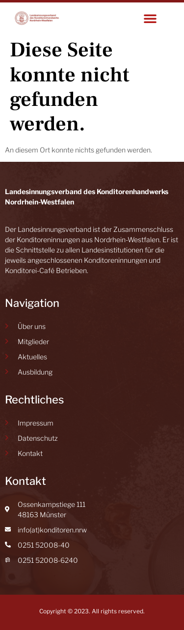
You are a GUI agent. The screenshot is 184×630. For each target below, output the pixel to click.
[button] (150, 18)
